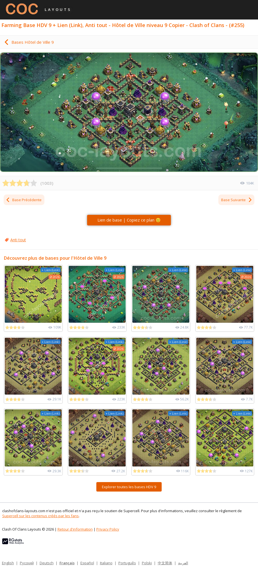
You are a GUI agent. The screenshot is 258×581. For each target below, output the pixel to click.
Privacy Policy (107, 529)
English (8, 562)
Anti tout (18, 239)
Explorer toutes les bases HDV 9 (129, 486)
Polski (147, 562)
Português (127, 562)
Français (67, 562)
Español (87, 562)
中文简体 (165, 562)
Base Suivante (236, 199)
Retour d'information (75, 529)
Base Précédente (24, 199)
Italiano (106, 562)
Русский (27, 562)
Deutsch (47, 562)
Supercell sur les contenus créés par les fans (40, 515)
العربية (183, 562)
